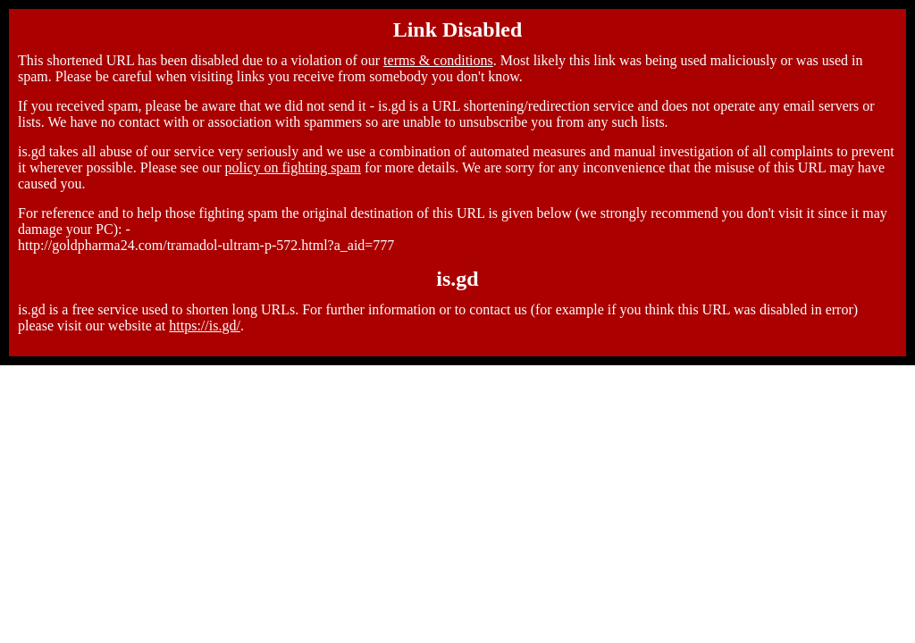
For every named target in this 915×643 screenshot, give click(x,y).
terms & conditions (438, 60)
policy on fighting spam (292, 167)
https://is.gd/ (204, 325)
